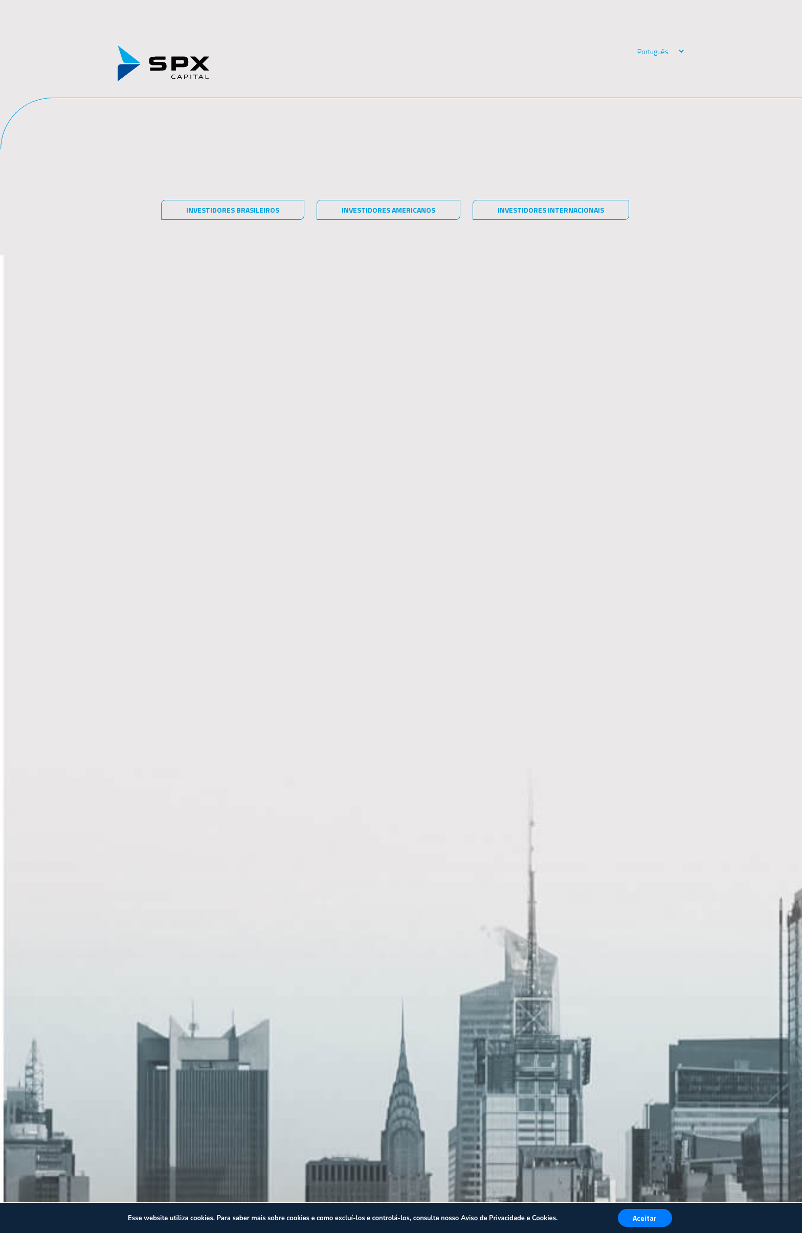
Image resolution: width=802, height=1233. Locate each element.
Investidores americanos (388, 209)
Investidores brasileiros (232, 209)
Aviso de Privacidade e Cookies (508, 1218)
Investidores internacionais (551, 209)
